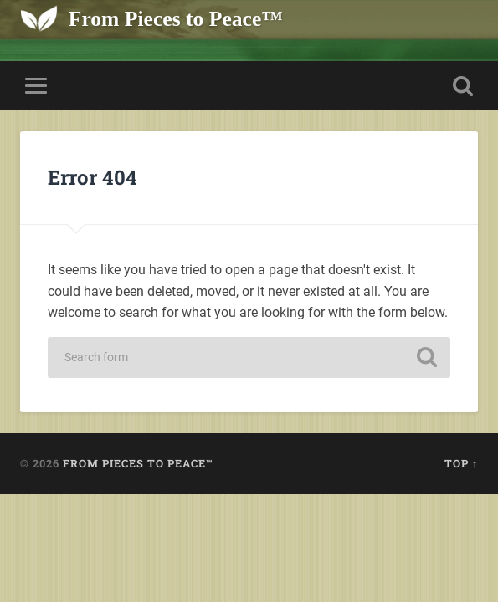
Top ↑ (461, 463)
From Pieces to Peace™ (176, 19)
